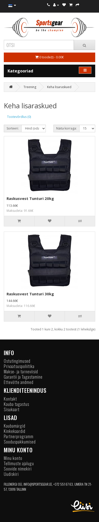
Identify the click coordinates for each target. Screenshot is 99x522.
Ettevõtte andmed (18, 382)
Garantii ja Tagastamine (23, 377)
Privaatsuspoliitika (19, 366)
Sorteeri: (13, 128)
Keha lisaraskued (59, 87)
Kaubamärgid (14, 426)
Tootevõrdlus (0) (19, 117)
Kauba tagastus (16, 404)
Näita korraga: (66, 128)
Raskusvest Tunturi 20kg (30, 198)
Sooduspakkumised (20, 441)
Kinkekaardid (14, 431)
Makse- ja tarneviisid (21, 371)
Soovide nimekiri (18, 468)
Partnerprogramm (18, 436)
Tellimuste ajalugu (19, 463)
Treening (30, 87)
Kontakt (10, 399)
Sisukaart (11, 409)
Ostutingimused (17, 361)
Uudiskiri (11, 474)
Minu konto (13, 458)
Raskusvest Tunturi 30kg (30, 293)
